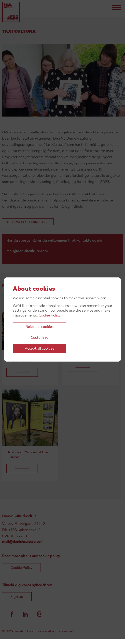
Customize (39, 338)
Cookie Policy (50, 315)
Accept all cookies (39, 348)
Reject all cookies (39, 327)
